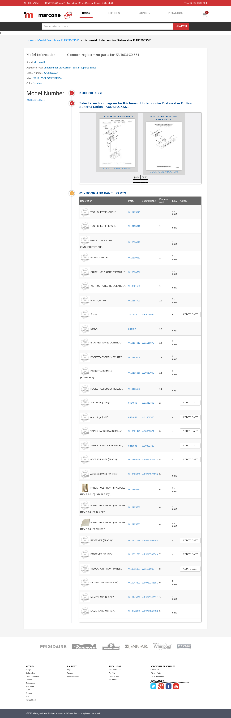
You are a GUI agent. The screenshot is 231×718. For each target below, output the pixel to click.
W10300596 (134, 272)
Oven (28, 690)
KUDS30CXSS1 (35, 100)
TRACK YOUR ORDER (195, 3)
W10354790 (134, 300)
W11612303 (148, 402)
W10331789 (134, 540)
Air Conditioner (115, 670)
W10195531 (134, 489)
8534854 (132, 417)
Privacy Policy (155, 673)
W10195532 (134, 507)
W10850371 (148, 431)
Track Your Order (157, 676)
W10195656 (134, 373)
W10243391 (134, 582)
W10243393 (134, 611)
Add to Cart (190, 314)
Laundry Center (73, 676)
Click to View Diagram (117, 168)
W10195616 (134, 226)
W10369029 (134, 459)
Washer (70, 673)
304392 (132, 329)
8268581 (132, 445)
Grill (27, 696)
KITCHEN (114, 13)
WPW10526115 (150, 474)
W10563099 (148, 373)
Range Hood (31, 700)
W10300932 (134, 257)
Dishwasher (30, 673)
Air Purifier (113, 680)
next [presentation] (144, 177)
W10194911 (134, 343)
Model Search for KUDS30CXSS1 (58, 40)
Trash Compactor (32, 676)
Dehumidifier (114, 676)
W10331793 (134, 554)
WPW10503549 (150, 554)
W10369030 (134, 474)
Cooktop (29, 693)
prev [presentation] (136, 177)
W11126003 (148, 569)
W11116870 (148, 343)
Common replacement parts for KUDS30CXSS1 (103, 54)
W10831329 (148, 445)
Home (30, 40)
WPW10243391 (150, 582)
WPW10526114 (150, 459)
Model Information (41, 54)
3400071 (132, 314)
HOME (86, 12)
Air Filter (112, 673)
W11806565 (148, 417)
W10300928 (134, 242)
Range (28, 670)
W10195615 (134, 212)
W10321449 (134, 431)
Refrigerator (30, 683)
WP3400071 (148, 314)
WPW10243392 (150, 597)
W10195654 (134, 357)
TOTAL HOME (176, 13)
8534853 (132, 402)
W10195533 (134, 524)
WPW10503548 (150, 540)
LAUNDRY (143, 13)
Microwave (30, 686)
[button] (134, 182)
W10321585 (134, 286)
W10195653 (134, 389)
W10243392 (134, 597)
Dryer (69, 670)
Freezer (29, 680)
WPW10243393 (150, 611)
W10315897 (134, 569)
